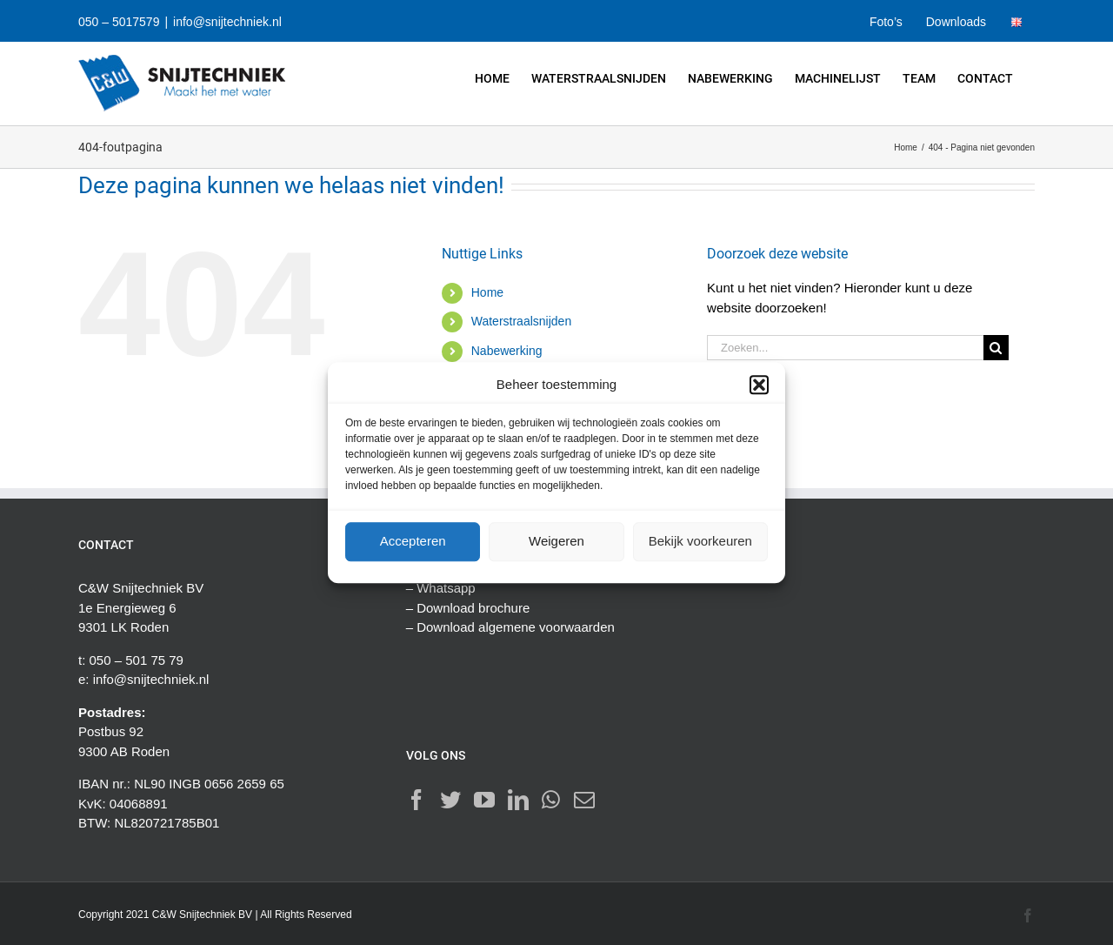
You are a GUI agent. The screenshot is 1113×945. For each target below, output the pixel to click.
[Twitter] (450, 799)
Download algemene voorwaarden (516, 627)
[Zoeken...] (845, 347)
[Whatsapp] (551, 799)
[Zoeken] (996, 347)
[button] (759, 385)
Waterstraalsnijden (521, 321)
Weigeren (556, 540)
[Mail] (584, 799)
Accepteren (413, 540)
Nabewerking (507, 351)
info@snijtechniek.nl (227, 22)
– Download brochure (468, 607)
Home (487, 292)
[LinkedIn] (518, 799)
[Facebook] (416, 799)
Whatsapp (446, 587)
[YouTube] (484, 799)
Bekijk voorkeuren (700, 540)
